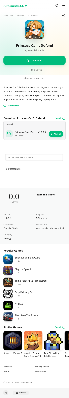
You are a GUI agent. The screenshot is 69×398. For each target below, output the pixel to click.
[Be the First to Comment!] (34, 157)
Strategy (7, 238)
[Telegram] (5, 392)
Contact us (40, 371)
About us (7, 366)
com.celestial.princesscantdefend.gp (51, 228)
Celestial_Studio (10, 228)
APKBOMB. (15, 5)
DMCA (6, 371)
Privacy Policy (42, 366)
